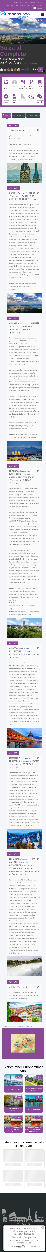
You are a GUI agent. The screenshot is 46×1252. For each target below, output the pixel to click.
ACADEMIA (7, 5)
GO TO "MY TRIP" (33, 2)
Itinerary (6, 115)
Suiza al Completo (13, 51)
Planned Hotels (18, 115)
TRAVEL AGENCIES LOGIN (21, 5)
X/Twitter (23, 1220)
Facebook (23, 1210)
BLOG (42, 2)
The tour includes (33, 115)
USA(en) (40, 8)
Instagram (23, 1215)
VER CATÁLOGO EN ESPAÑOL (16, 2)
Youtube (23, 1225)
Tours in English (38, 5)
